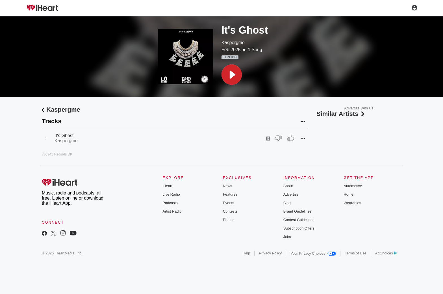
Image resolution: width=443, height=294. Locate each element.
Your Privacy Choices (313, 253)
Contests (230, 211)
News (227, 186)
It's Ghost (64, 135)
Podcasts (169, 203)
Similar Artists (341, 113)
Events (228, 203)
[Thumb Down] (278, 138)
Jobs (287, 237)
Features (230, 194)
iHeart (167, 186)
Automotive (353, 186)
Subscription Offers (298, 228)
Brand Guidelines (297, 211)
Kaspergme (233, 42)
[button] (232, 74)
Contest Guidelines (298, 220)
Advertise (291, 194)
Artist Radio (171, 211)
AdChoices (386, 253)
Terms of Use (355, 253)
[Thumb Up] (291, 138)
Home (348, 194)
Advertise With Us (358, 108)
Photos (228, 220)
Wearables (352, 203)
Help (246, 253)
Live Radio (171, 194)
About (288, 186)
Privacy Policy (270, 253)
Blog (287, 203)
